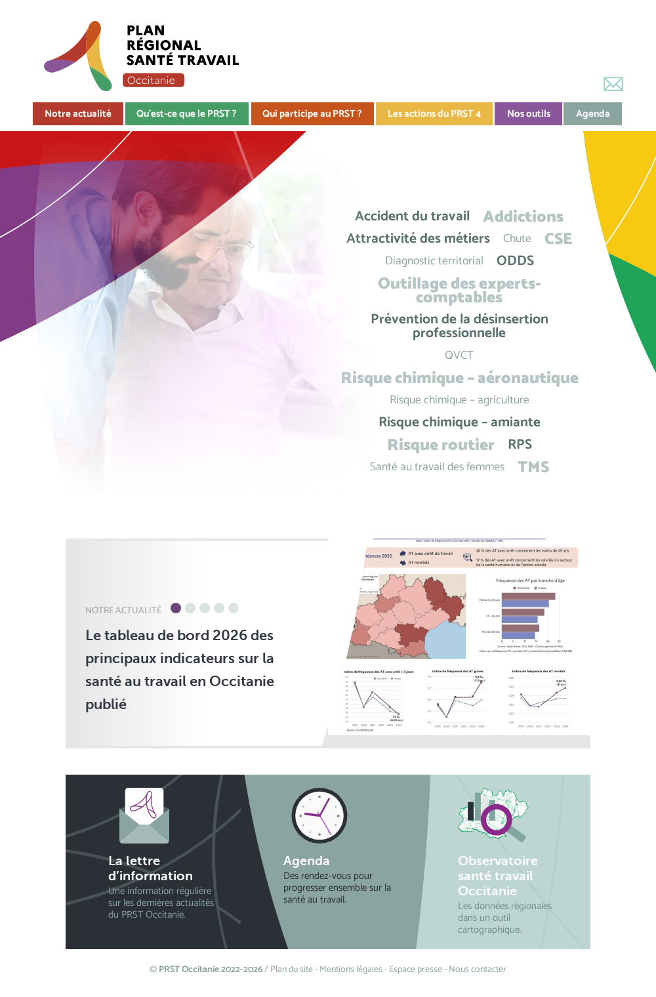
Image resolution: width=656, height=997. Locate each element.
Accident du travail (412, 217)
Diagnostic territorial (434, 261)
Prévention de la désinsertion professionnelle (459, 326)
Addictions (523, 217)
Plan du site (291, 969)
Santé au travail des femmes (437, 467)
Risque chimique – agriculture (459, 400)
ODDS (515, 261)
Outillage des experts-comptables (459, 290)
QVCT (459, 356)
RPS (520, 445)
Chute (517, 239)
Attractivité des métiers (418, 239)
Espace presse (415, 969)
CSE (558, 239)
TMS (533, 467)
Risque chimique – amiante (460, 423)
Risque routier (441, 445)
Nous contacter (477, 969)
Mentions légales (350, 969)
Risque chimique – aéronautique (459, 378)
